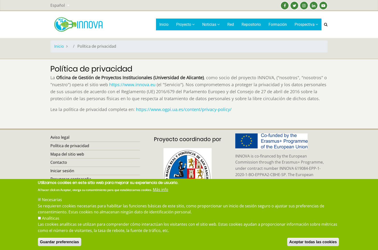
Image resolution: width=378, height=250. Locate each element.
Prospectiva (306, 24)
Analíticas (50, 224)
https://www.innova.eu (132, 84)
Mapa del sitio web (67, 154)
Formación (278, 24)
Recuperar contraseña (70, 179)
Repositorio (251, 24)
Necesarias (52, 206)
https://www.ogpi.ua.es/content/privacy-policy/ (184, 109)
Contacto (58, 162)
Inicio (164, 24)
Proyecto (185, 24)
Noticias (211, 24)
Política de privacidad (69, 145)
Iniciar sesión (62, 170)
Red (230, 24)
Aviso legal (59, 137)
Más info (160, 196)
